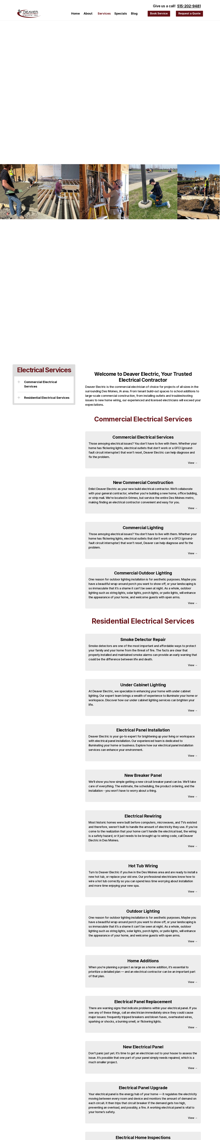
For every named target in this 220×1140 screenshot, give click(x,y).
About (88, 13)
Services (104, 13)
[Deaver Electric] (29, 13)
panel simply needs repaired (161, 1057)
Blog (134, 13)
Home (75, 13)
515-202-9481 (189, 6)
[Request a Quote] (159, 14)
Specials (120, 13)
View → (193, 462)
